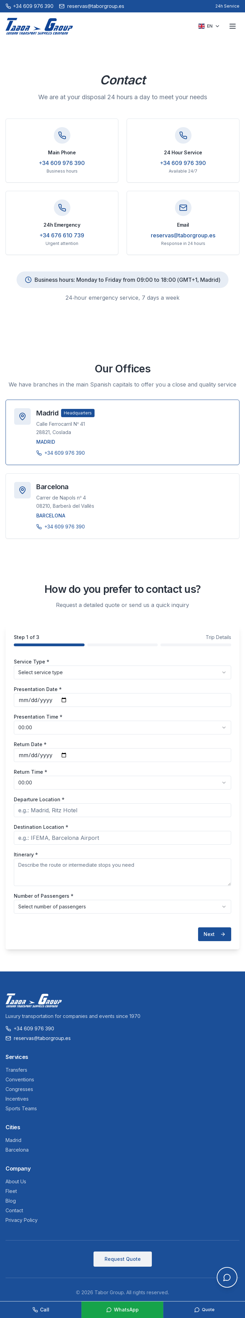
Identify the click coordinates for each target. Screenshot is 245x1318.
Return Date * (30, 744)
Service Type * (31, 662)
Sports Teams (21, 1108)
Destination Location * (41, 827)
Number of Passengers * (44, 896)
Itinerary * (26, 854)
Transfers (16, 1070)
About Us (16, 1181)
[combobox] (122, 672)
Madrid (13, 1140)
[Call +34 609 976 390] (29, 6)
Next (215, 934)
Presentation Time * (38, 717)
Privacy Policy (22, 1220)
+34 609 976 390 (62, 162)
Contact (14, 1210)
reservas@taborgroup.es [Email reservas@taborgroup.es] (91, 6)
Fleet (11, 1191)
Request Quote (123, 1259)
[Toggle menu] (232, 26)
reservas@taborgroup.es (183, 235)
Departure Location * (39, 799)
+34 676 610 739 (62, 235)
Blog (11, 1201)
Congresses (19, 1089)
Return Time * (30, 772)
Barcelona (17, 1150)
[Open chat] (227, 1277)
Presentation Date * (38, 689)
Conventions (20, 1079)
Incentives (17, 1099)
